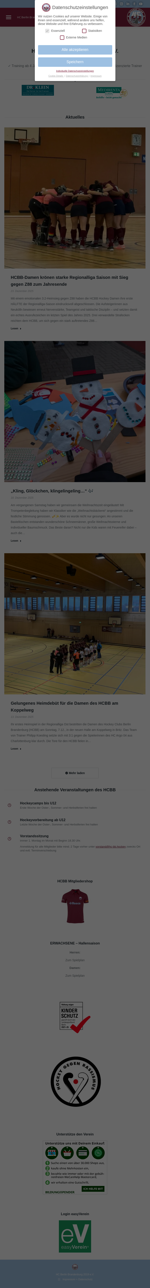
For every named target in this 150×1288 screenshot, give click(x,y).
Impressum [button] (96, 76)
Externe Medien (73, 37)
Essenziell (55, 31)
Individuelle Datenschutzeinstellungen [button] (75, 71)
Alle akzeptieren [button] (75, 49)
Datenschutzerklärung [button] (77, 76)
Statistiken (92, 31)
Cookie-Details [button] (56, 76)
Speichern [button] (75, 62)
